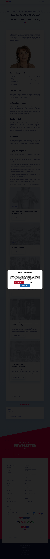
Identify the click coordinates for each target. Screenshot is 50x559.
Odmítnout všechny (19, 282)
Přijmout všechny (25, 285)
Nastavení (31, 282)
